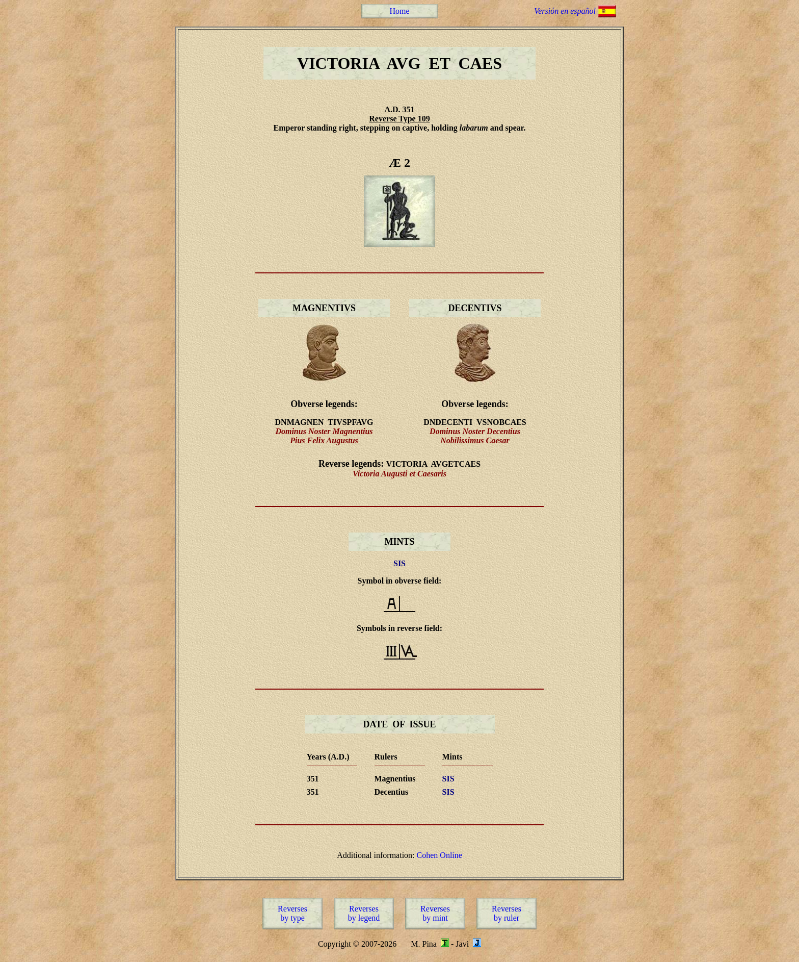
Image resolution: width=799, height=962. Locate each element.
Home (399, 11)
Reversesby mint (435, 913)
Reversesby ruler (506, 913)
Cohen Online (439, 855)
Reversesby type (292, 913)
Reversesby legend (364, 913)
